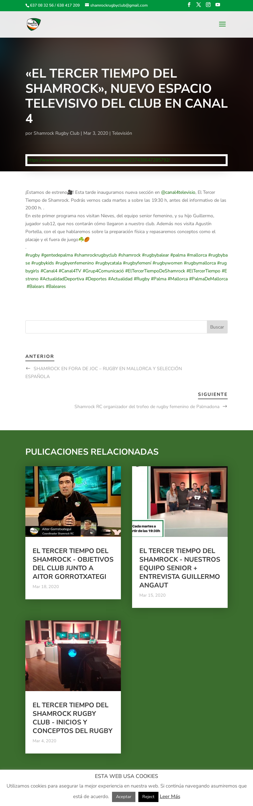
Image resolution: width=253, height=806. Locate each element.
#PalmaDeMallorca (208, 279)
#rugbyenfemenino (74, 263)
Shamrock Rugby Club (56, 133)
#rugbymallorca (200, 263)
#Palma (158, 279)
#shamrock (129, 255)
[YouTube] (217, 6)
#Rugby (142, 279)
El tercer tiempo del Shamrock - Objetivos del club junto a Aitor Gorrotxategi (73, 563)
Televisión (122, 133)
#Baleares (56, 286)
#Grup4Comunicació (103, 271)
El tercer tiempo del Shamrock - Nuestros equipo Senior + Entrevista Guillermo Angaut (179, 568)
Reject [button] (148, 797)
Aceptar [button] (123, 797)
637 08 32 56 (42, 5)
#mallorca (197, 255)
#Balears (35, 286)
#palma (177, 255)
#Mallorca (178, 279)
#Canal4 (49, 271)
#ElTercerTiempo (203, 271)
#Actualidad (120, 279)
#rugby (32, 255)
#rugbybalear (155, 255)
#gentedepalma (57, 255)
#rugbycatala (108, 263)
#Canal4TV (70, 271)
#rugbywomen (168, 263)
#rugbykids (42, 263)
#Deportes (96, 279)
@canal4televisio (178, 192)
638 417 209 (68, 5)
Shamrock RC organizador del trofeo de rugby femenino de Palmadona (146, 406)
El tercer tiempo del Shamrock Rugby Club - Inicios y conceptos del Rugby (72, 718)
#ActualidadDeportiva (62, 279)
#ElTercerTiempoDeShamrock (155, 271)
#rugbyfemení (137, 263)
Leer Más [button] (170, 796)
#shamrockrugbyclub (95, 255)
